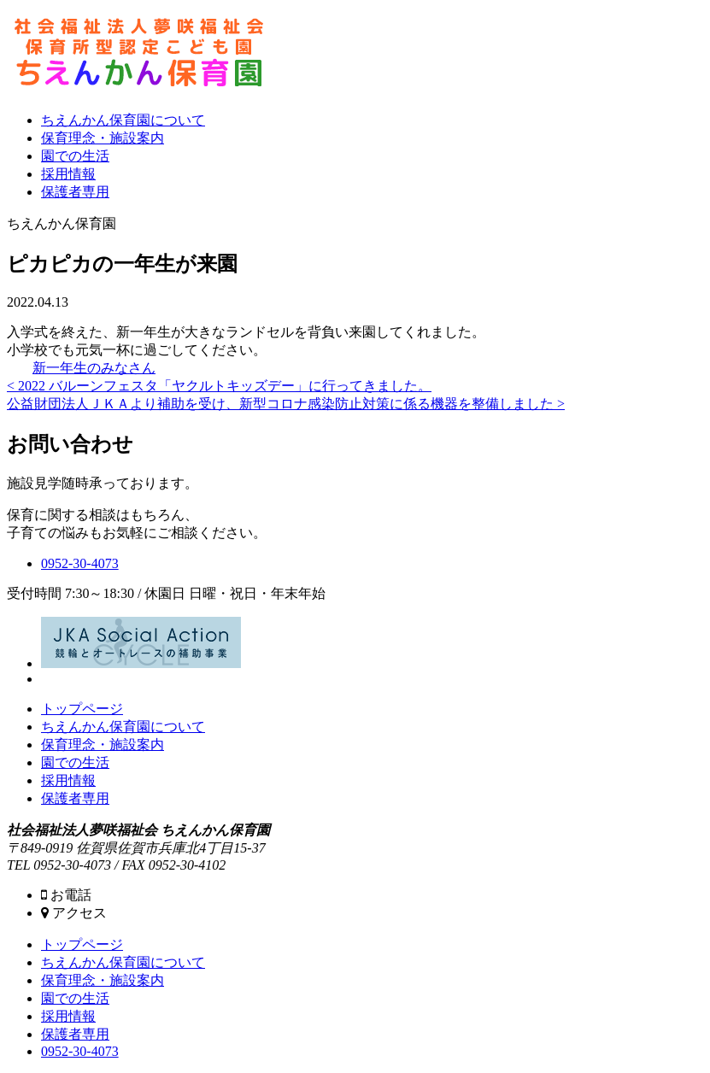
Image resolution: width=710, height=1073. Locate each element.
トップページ (82, 708)
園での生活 (75, 156)
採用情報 (68, 174)
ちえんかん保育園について (123, 120)
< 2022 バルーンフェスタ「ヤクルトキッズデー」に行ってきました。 (219, 385)
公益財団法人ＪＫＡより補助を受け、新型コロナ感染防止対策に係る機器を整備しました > (286, 403)
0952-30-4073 (80, 563)
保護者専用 (75, 192)
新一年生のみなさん (93, 368)
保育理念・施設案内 (102, 138)
